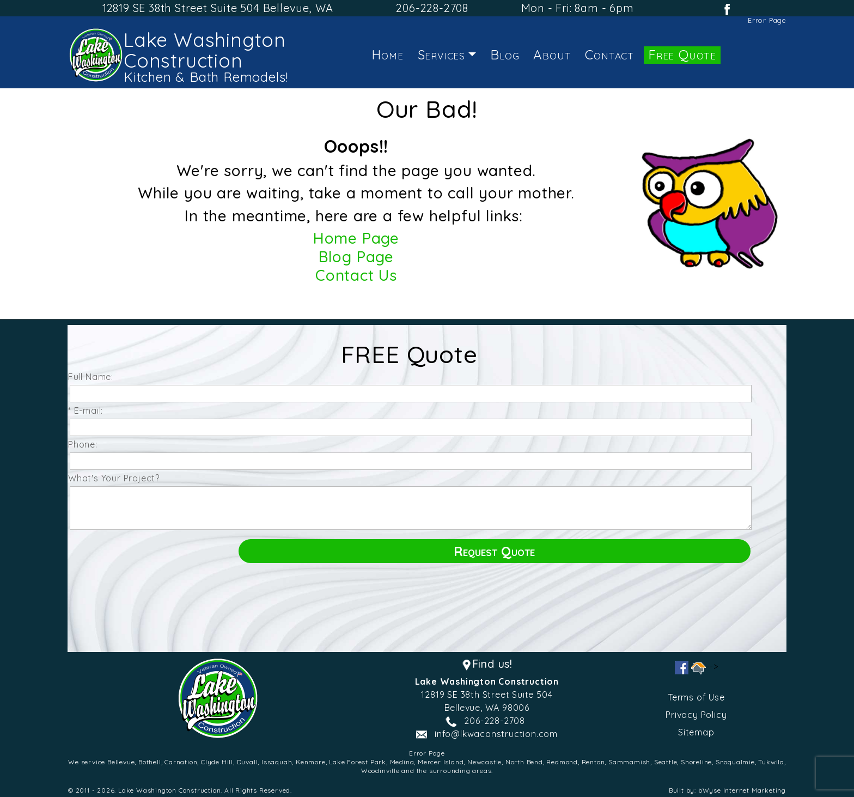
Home (387, 54)
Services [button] (441, 54)
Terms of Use (696, 697)
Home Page (356, 237)
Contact (609, 54)
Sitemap (696, 732)
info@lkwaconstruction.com (496, 733)
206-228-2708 (432, 8)
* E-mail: (88, 410)
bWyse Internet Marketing (742, 790)
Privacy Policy (696, 714)
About (552, 54)
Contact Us (356, 275)
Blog (504, 54)
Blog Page (356, 256)
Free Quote (682, 54)
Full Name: (93, 376)
